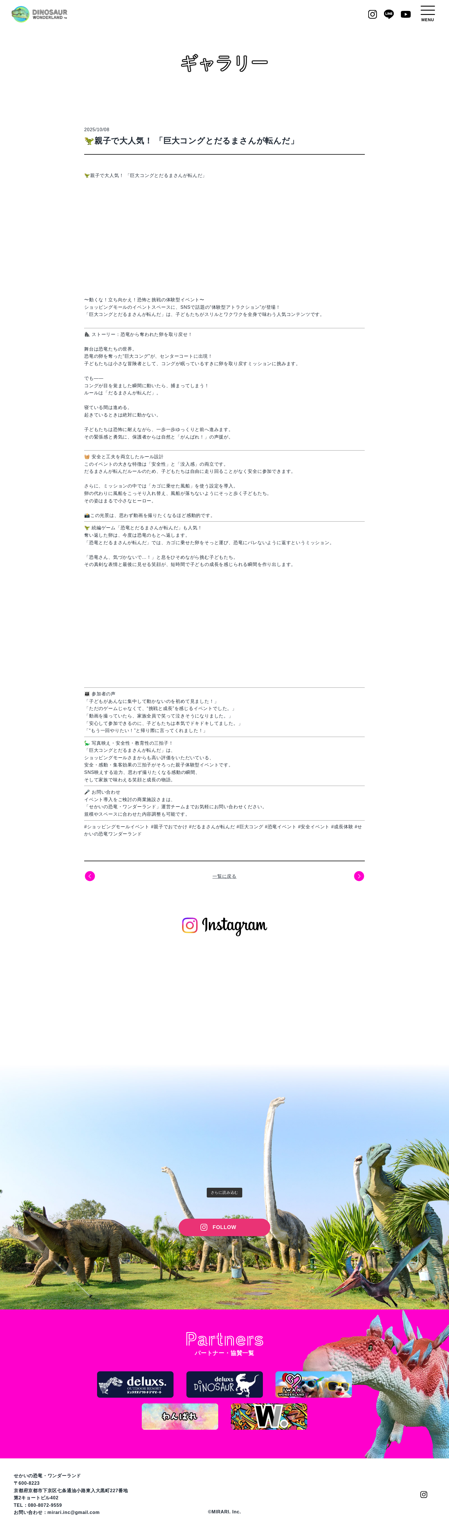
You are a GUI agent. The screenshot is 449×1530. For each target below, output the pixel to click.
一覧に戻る (224, 876)
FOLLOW (225, 1227)
